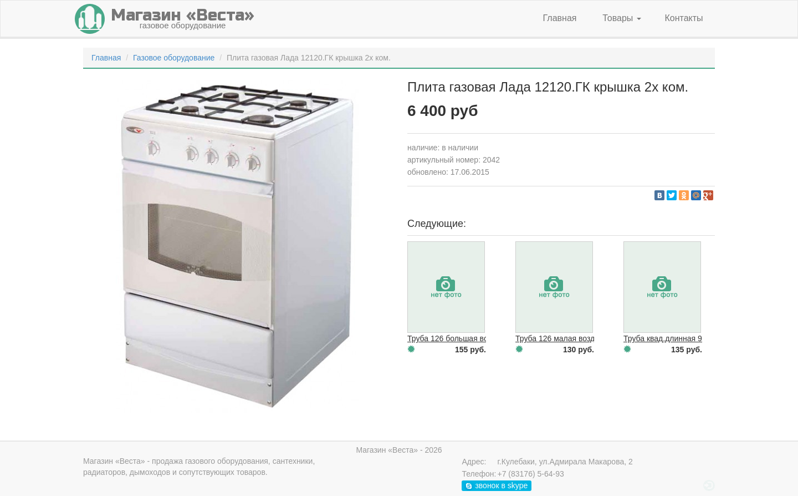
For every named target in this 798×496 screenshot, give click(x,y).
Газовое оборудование (173, 57)
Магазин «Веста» (114, 461)
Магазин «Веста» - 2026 (399, 450)
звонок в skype (496, 485)
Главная (560, 18)
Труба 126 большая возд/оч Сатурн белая (482, 338)
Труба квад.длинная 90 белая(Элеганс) (693, 338)
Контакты (683, 18)
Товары (621, 18)
